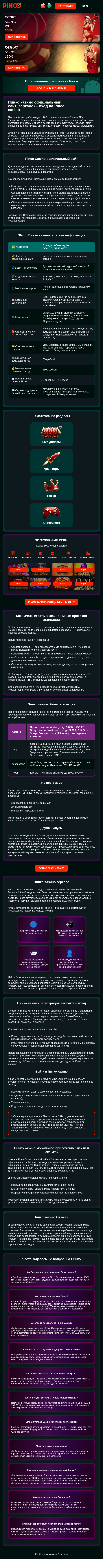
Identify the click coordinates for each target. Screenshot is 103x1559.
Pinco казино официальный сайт (51, 602)
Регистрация (65, 5)
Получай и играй (16, 68)
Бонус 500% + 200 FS (51, 868)
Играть (19, 570)
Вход (85, 5)
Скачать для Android (51, 87)
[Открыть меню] (97, 6)
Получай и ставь (17, 37)
